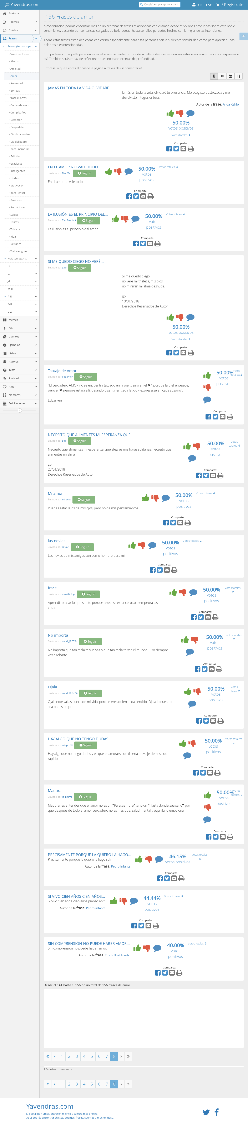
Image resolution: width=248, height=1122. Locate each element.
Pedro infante (120, 866)
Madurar (55, 790)
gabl (64, 267)
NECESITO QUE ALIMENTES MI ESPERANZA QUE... (91, 434)
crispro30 (67, 745)
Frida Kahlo (231, 104)
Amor (13, 76)
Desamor (15, 120)
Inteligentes (17, 171)
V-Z (22, 312)
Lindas (14, 178)
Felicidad (15, 156)
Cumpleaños (17, 112)
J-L (22, 281)
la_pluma (67, 797)
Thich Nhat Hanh (117, 955)
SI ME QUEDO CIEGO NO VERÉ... (76, 261)
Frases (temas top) (19, 46)
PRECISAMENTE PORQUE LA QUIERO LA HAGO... (89, 854)
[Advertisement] (83, 121)
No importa (58, 635)
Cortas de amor (19, 105)
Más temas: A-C (22, 258)
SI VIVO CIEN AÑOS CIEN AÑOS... (76, 896)
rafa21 (66, 547)
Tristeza (14, 229)
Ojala (52, 686)
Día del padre (18, 142)
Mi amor (55, 493)
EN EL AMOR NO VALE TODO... (74, 166)
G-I (22, 274)
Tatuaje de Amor (62, 370)
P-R (22, 296)
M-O (22, 289)
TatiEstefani (69, 220)
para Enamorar (19, 149)
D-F (22, 266)
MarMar (67, 173)
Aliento (14, 61)
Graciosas (15, 163)
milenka (66, 499)
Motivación (16, 185)
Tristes (14, 222)
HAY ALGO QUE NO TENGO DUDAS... (79, 738)
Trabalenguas (18, 251)
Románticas (17, 207)
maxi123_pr (69, 594)
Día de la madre (19, 134)
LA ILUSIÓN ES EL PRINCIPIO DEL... (78, 214)
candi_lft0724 (69, 641)
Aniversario (16, 83)
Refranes (15, 244)
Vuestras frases (19, 54)
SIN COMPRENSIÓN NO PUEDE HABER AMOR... (89, 943)
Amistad (15, 69)
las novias (56, 540)
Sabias (13, 215)
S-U (22, 304)
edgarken (67, 377)
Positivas (15, 200)
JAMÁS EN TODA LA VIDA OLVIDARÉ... (80, 87)
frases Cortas (17, 98)
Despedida (16, 127)
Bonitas (14, 90)
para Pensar (17, 193)
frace (52, 587)
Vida (12, 236)
